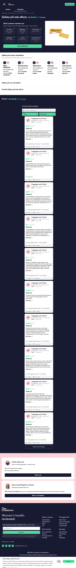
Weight (10, 38)
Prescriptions (62, 534)
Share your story (69, 4)
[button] (38, 83)
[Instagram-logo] (6, 547)
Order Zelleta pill (22, 46)
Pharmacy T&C (63, 524)
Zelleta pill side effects (29, 13)
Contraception (46, 520)
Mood (10, 29)
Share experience (47, 533)
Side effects (19, 13)
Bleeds (23, 29)
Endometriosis (46, 522)
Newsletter (62, 538)
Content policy (63, 526)
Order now (38, 476)
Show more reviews (39, 447)
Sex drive (36, 29)
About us (44, 534)
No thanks (59, 561)
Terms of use (62, 520)
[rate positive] (26, 147)
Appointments (63, 533)
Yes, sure (69, 561)
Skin (23, 38)
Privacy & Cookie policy (30, 537)
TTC (43, 526)
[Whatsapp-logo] (3, 547)
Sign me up (21, 533)
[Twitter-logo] (9, 547)
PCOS (43, 524)
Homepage (4, 13)
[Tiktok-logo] (13, 547)
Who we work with (47, 536)
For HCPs (44, 538)
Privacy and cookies (64, 522)
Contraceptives (12, 13)
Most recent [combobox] (43, 114)
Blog (60, 536)
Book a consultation (38, 496)
